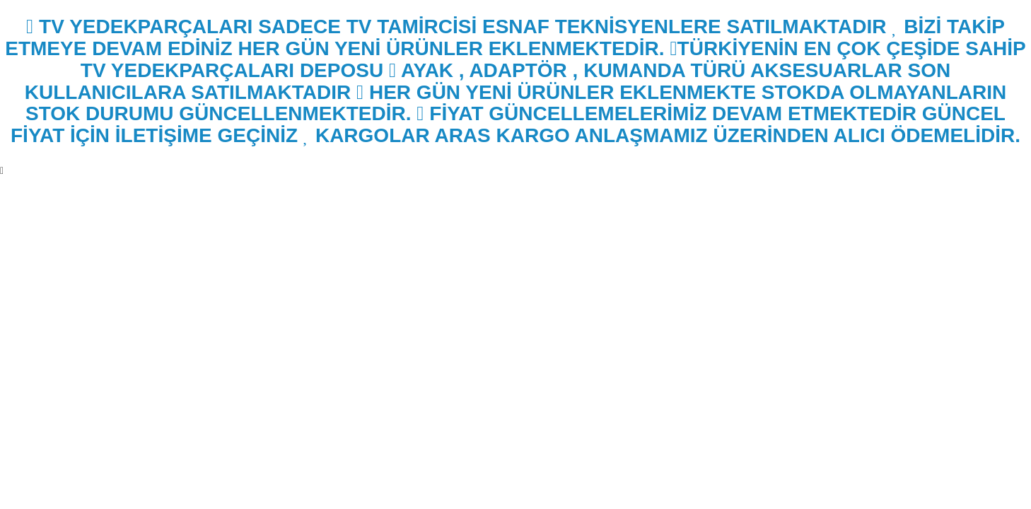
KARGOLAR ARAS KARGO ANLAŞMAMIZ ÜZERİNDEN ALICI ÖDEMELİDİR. (661, 135)
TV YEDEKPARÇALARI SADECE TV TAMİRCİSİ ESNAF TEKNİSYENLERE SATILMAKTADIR (456, 26)
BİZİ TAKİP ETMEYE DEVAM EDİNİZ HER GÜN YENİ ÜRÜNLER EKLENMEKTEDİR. (505, 37)
